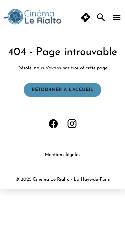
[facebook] (53, 123)
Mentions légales (62, 154)
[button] (85, 17)
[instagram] (72, 123)
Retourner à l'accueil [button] (62, 89)
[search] (101, 17)
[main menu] (117, 17)
